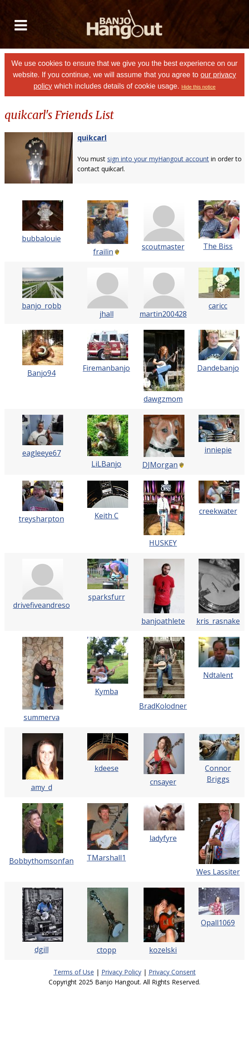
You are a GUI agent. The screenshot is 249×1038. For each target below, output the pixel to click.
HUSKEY (163, 543)
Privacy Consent (172, 972)
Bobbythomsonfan (41, 861)
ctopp (106, 950)
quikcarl (92, 138)
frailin (103, 252)
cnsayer (163, 782)
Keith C (107, 516)
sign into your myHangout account (158, 158)
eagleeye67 (41, 453)
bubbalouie (41, 238)
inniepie (218, 450)
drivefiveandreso (41, 605)
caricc (218, 306)
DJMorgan (160, 465)
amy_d (41, 787)
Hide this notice (198, 86)
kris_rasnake (218, 621)
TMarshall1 (106, 858)
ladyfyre (163, 838)
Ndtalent (218, 675)
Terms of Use (74, 972)
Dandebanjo (218, 368)
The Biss (218, 246)
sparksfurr (106, 597)
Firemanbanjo (106, 368)
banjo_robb (41, 306)
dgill (42, 949)
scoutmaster (163, 247)
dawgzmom (163, 399)
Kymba (106, 691)
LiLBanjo (106, 464)
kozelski (163, 950)
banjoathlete (163, 621)
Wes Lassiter (218, 872)
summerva (42, 717)
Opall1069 (218, 923)
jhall (107, 314)
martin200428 (163, 314)
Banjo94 (41, 373)
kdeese (107, 768)
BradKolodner (163, 706)
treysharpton (41, 519)
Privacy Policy (121, 972)
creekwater (218, 511)
